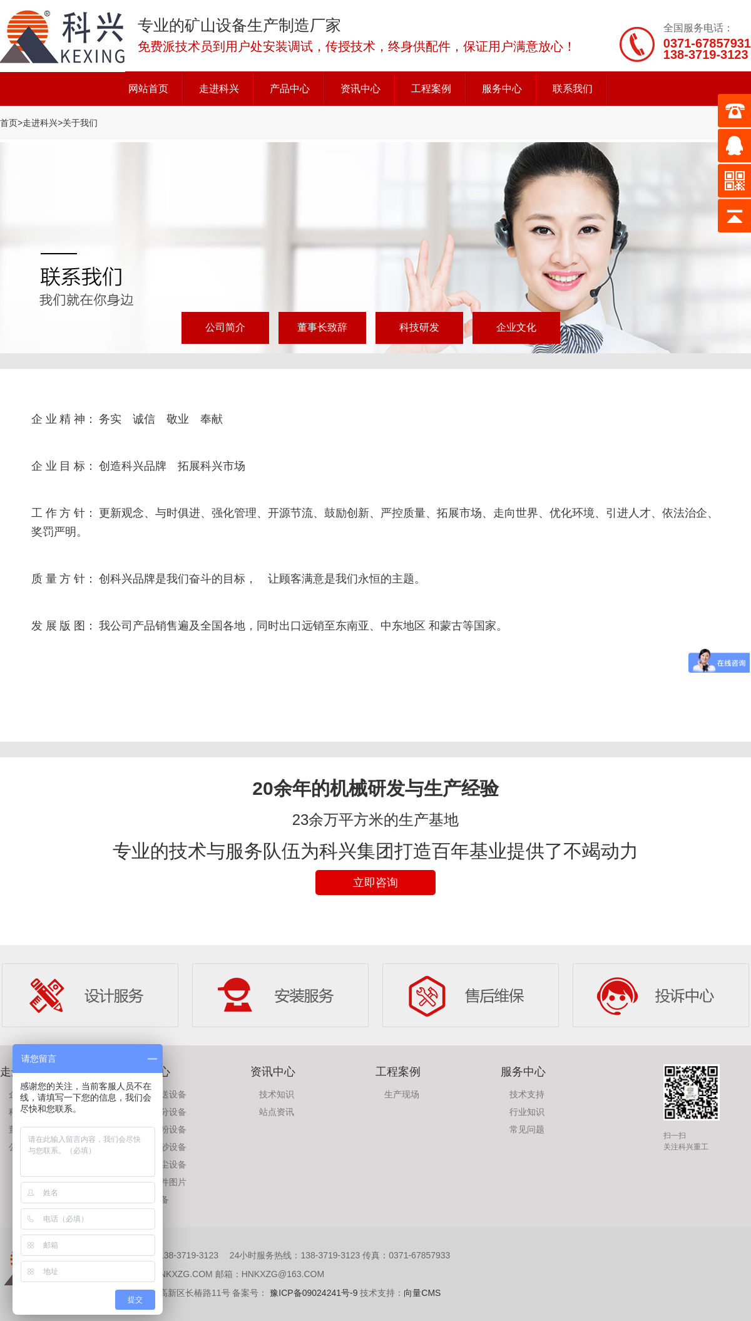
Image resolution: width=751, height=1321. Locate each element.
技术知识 (276, 1094)
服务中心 (502, 88)
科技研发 (419, 327)
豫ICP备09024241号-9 (312, 1293)
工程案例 (431, 88)
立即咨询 (375, 882)
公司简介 (225, 327)
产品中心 (290, 88)
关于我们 (80, 123)
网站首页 (148, 88)
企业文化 (516, 327)
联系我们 (573, 88)
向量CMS (422, 1293)
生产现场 (401, 1094)
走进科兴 (219, 88)
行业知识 (526, 1112)
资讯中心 (360, 88)
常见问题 (526, 1129)
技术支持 (526, 1094)
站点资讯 (276, 1112)
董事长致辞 (322, 327)
